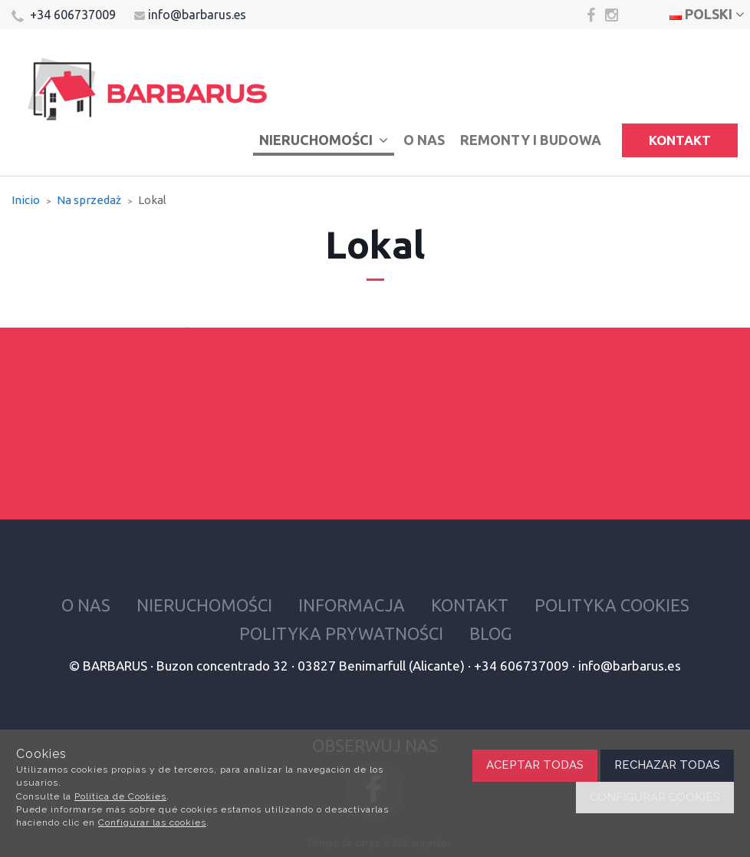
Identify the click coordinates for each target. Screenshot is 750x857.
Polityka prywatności (341, 633)
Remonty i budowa (530, 139)
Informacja (351, 605)
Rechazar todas (667, 765)
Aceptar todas (535, 765)
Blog (490, 633)
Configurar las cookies (152, 822)
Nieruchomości (323, 139)
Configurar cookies (655, 797)
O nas (424, 139)
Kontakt (680, 140)
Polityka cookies (612, 605)
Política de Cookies (120, 796)
